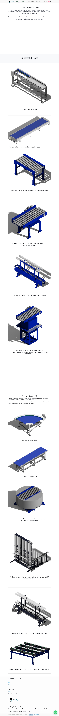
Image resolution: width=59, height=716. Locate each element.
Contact (9, 684)
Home (9, 680)
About (26, 707)
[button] (43, 2)
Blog (9, 682)
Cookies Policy (36, 714)
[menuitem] (28, 2)
